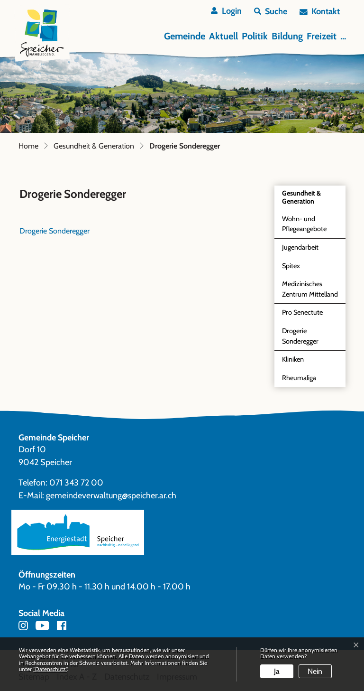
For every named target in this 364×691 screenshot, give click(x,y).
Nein (315, 671)
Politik (255, 36)
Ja (277, 671)
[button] (271, 11)
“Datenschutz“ (50, 668)
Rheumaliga (299, 378)
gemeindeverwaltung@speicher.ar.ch (111, 495)
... (343, 36)
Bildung (287, 36)
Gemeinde (184, 36)
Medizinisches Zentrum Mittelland (310, 289)
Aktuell (223, 36)
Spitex (291, 265)
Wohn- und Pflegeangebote (304, 224)
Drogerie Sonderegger (304, 338)
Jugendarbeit (300, 247)
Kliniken (293, 359)
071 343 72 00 (76, 482)
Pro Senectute (302, 312)
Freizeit (322, 36)
